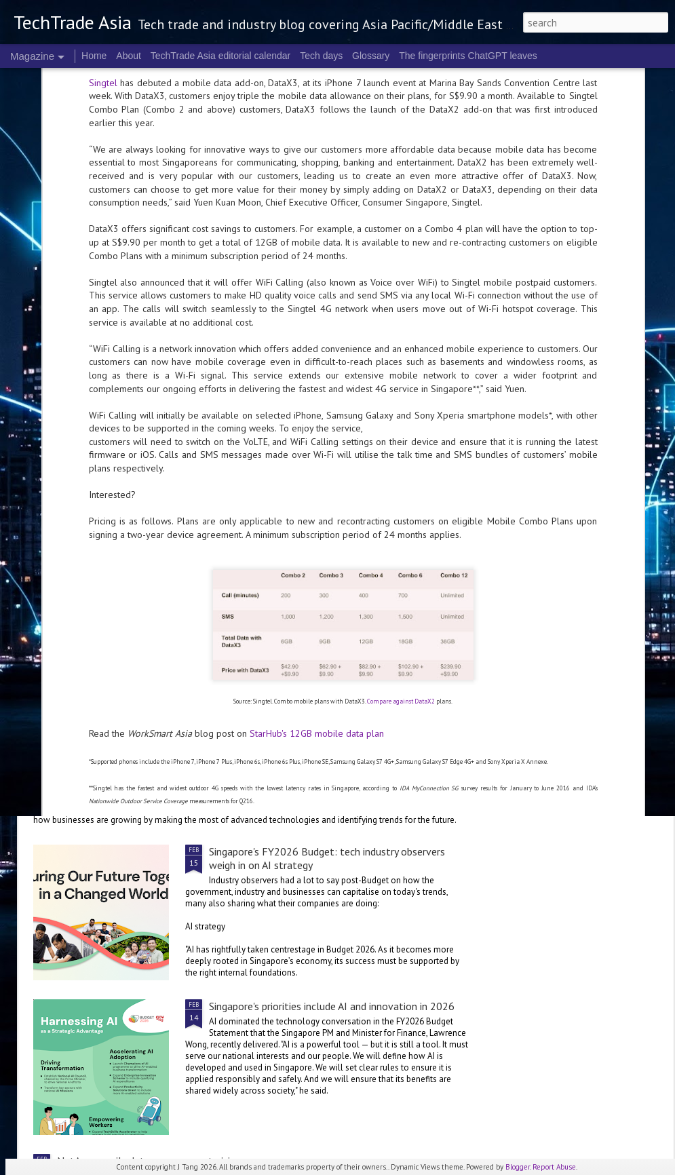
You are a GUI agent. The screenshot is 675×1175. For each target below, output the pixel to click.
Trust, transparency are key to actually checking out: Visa (185, 654)
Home (94, 55)
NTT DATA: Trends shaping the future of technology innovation (201, 758)
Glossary (370, 55)
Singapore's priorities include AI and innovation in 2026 (332, 1006)
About (128, 55)
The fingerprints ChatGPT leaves (468, 55)
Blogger (517, 1167)
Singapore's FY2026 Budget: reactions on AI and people (335, 499)
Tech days (321, 55)
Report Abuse (554, 1167)
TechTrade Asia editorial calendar (221, 55)
